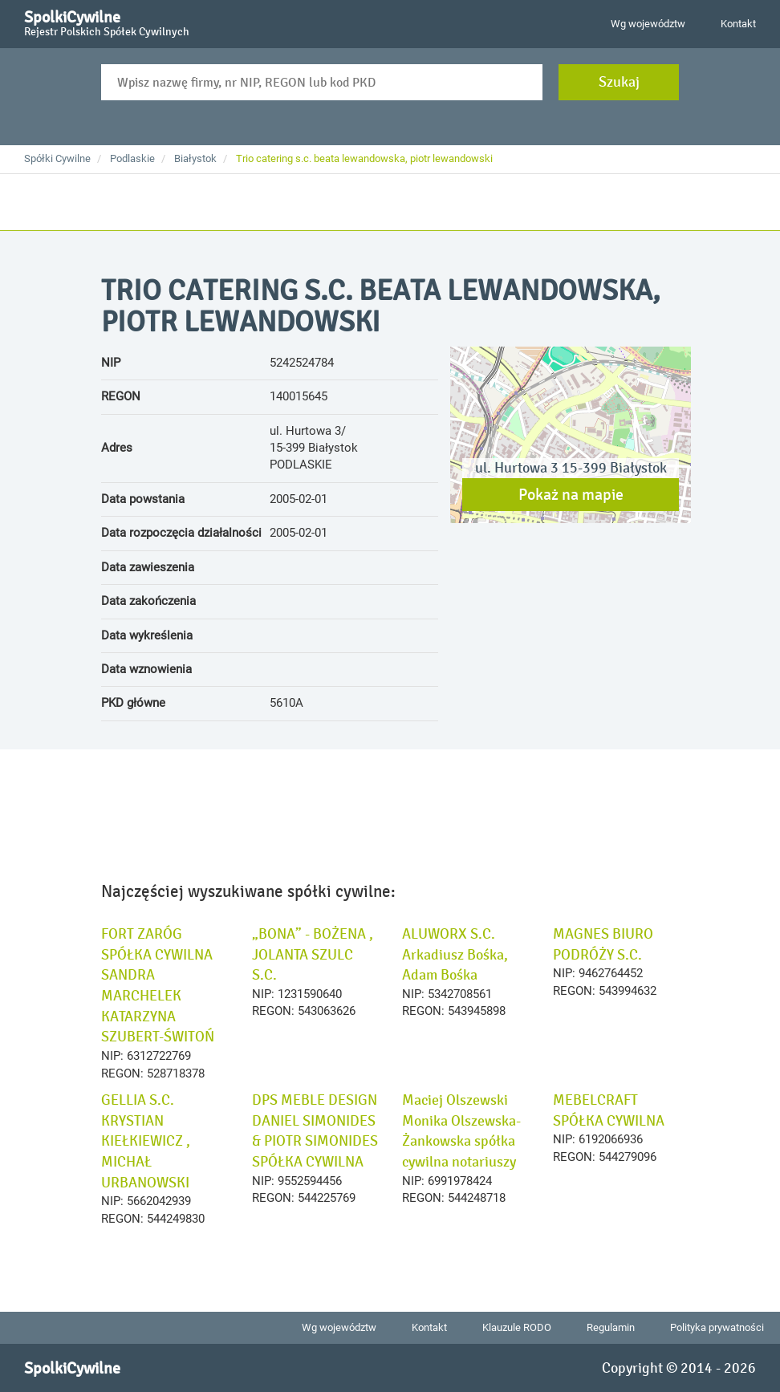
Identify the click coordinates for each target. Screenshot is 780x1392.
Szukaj (619, 82)
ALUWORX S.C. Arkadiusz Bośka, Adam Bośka (455, 954)
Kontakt (738, 24)
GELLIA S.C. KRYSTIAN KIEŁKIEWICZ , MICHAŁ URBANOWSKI (145, 1141)
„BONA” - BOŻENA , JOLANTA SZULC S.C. (312, 954)
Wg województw (648, 24)
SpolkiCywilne (106, 20)
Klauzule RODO (516, 1327)
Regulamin (611, 1327)
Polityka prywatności (717, 1327)
